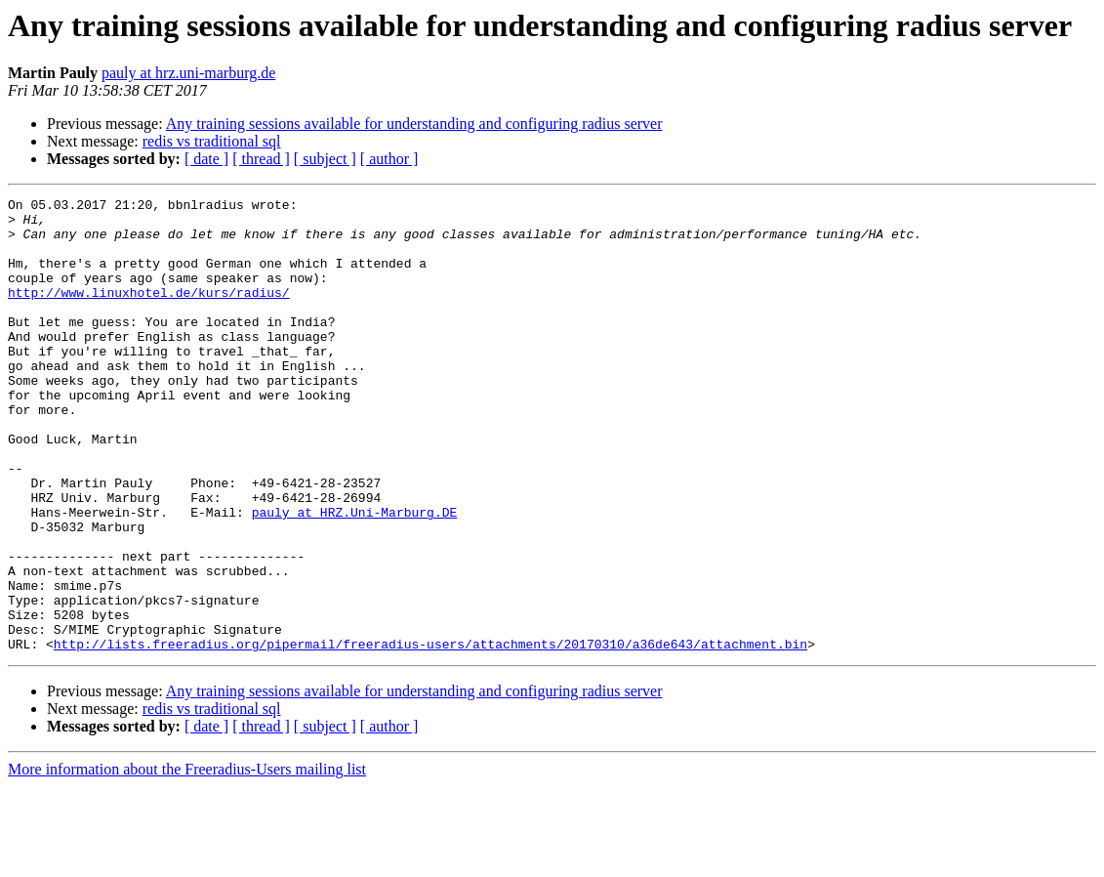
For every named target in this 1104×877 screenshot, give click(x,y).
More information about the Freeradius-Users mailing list (187, 860)
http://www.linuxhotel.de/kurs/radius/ (149, 312)
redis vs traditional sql (212, 141)
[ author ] (389, 158)
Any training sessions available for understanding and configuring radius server (414, 123)
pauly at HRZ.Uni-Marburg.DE (355, 576)
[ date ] (206, 158)
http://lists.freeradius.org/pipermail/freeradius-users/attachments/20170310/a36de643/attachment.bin (430, 734)
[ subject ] (325, 158)
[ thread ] (261, 158)
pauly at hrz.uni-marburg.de (188, 72)
